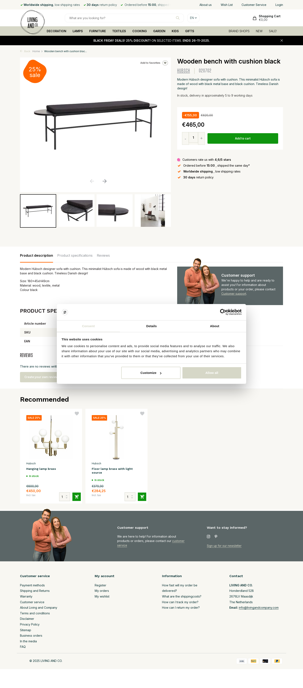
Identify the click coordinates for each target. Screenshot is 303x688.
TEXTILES (119, 31)
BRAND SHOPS (239, 31)
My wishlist (102, 596)
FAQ (23, 647)
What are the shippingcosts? (181, 596)
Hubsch (183, 70)
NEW (259, 31)
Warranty (26, 596)
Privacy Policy (30, 624)
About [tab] (214, 326)
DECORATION (56, 31)
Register (100, 585)
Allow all (211, 373)
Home (37, 51)
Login (279, 5)
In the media (28, 641)
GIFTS (189, 31)
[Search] (124, 18)
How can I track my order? (180, 602)
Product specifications (75, 255)
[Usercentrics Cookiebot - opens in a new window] (223, 312)
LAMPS (78, 31)
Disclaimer (27, 619)
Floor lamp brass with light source (114, 471)
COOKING (139, 31)
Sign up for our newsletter (225, 545)
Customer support (233, 293)
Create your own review (44, 377)
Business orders (31, 636)
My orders (102, 591)
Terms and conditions (35, 613)
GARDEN (159, 31)
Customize (151, 373)
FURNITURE (97, 31)
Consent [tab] (88, 326)
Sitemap (25, 630)
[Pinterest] (216, 536)
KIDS (175, 31)
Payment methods (32, 585)
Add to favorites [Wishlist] (154, 62)
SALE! (273, 31)
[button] (104, 181)
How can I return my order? (181, 608)
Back (25, 51)
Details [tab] (151, 326)
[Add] (74, 494)
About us (205, 5)
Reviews (103, 255)
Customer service (32, 602)
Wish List (227, 5)
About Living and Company (38, 608)
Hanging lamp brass (42, 469)
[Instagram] (208, 536)
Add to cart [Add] (243, 138)
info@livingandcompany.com (259, 608)
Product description (36, 255)
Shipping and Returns (35, 591)
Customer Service (254, 5)
